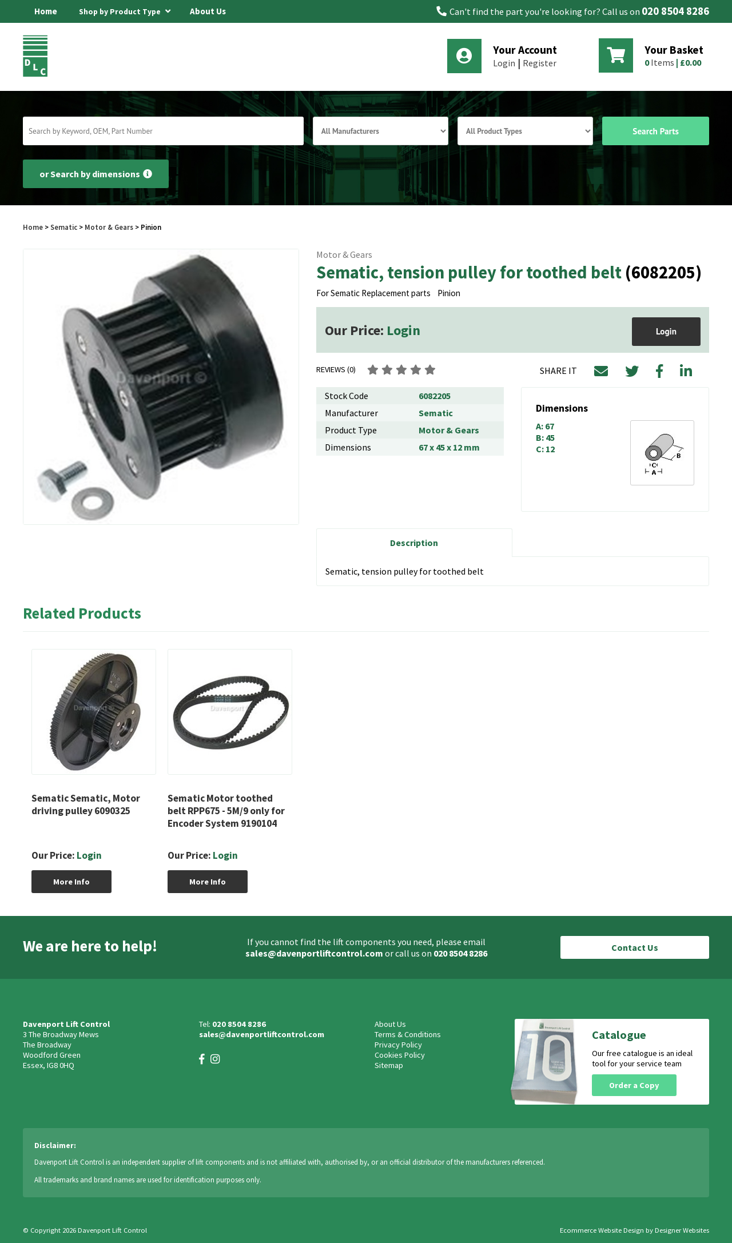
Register (539, 63)
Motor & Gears (109, 227)
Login (504, 63)
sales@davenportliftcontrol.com (314, 953)
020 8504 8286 (675, 11)
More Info (71, 882)
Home (45, 11)
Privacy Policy (398, 1044)
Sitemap (389, 1065)
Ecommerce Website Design (602, 1230)
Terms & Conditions (408, 1034)
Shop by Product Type (124, 9)
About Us (208, 11)
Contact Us (634, 947)
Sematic (63, 227)
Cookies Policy (400, 1055)
